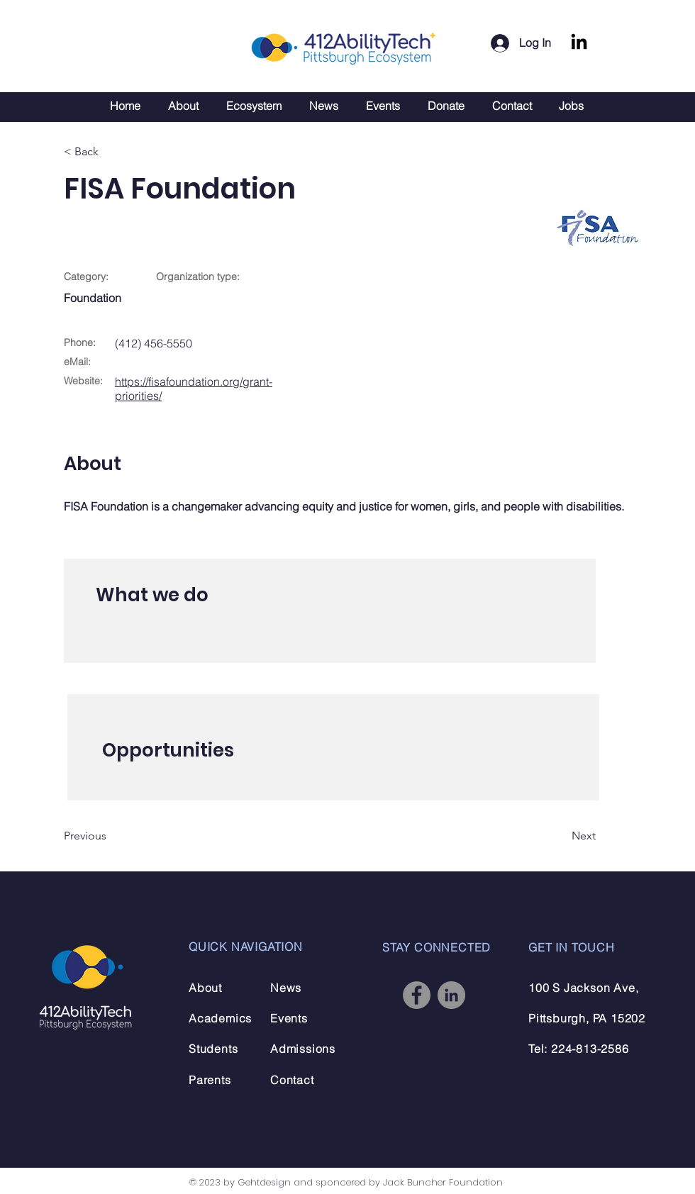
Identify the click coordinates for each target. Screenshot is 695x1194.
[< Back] (110, 152)
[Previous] (110, 836)
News (285, 988)
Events (289, 1018)
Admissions (302, 1049)
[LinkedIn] (579, 42)
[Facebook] (416, 995)
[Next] (560, 836)
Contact (292, 1080)
